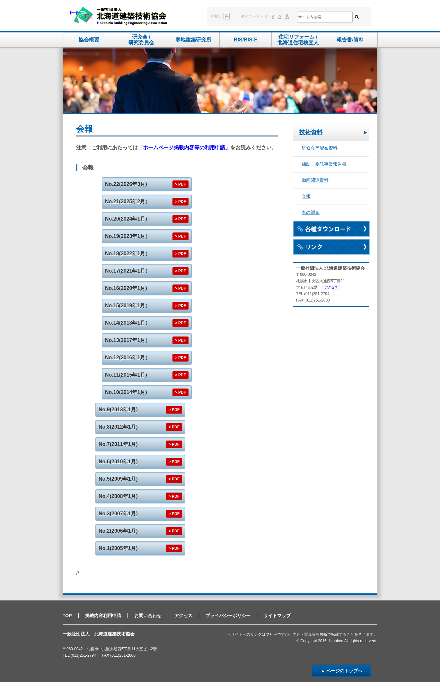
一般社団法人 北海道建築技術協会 (118, 16)
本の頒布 (311, 212)
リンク (331, 247)
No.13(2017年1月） (127, 340)
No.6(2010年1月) (118, 461)
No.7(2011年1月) (118, 444)
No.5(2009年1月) (118, 479)
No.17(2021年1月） (127, 271)
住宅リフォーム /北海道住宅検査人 (298, 39)
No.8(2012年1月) (118, 427)
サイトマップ (277, 615)
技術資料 (310, 132)
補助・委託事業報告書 (324, 164)
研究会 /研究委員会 (141, 39)
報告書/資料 (350, 39)
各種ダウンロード (331, 229)
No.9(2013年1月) (118, 409)
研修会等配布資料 (320, 148)
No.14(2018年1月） (127, 323)
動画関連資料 (315, 180)
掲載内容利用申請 (103, 615)
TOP (67, 615)
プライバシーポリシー (228, 615)
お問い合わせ (147, 615)
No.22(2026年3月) (126, 184)
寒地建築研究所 (193, 39)
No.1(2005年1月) (118, 548)
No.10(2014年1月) (126, 392)
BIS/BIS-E (246, 39)
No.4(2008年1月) (118, 496)
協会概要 (89, 39)
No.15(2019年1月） (127, 305)
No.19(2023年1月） (127, 236)
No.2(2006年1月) (118, 531)
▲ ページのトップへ (341, 670)
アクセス (331, 287)
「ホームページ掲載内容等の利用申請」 (184, 147)
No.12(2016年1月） (127, 357)
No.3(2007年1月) (118, 513)
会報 (306, 196)
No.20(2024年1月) (126, 219)
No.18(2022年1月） (127, 253)
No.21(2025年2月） (127, 201)
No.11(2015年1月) (126, 375)
